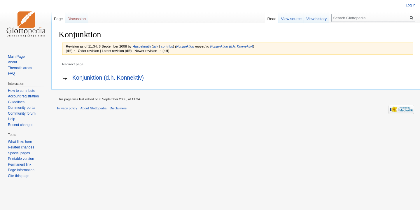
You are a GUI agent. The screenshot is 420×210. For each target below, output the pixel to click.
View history (316, 19)
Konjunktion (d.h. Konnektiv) (231, 46)
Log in (410, 5)
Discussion (76, 19)
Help (11, 119)
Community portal (21, 108)
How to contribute (21, 91)
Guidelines (16, 102)
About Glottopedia (93, 108)
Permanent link (19, 164)
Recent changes (20, 125)
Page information (21, 170)
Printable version (21, 159)
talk (155, 46)
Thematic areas (20, 68)
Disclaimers (118, 108)
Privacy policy (67, 108)
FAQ (11, 73)
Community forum (22, 113)
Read (271, 19)
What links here (20, 142)
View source (291, 19)
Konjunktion (185, 46)
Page (58, 19)
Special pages (19, 153)
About (12, 62)
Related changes (21, 147)
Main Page (16, 57)
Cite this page (18, 176)
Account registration (23, 96)
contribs (167, 46)
